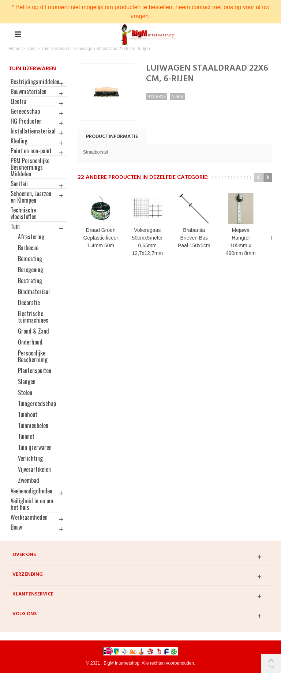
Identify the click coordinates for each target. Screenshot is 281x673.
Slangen (26, 381)
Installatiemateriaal (33, 131)
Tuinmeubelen (33, 425)
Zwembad (28, 480)
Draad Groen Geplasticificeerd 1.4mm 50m (101, 238)
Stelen (25, 392)
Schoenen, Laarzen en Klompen (31, 196)
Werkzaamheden (29, 517)
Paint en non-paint (31, 150)
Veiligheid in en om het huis (32, 504)
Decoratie (29, 302)
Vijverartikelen (34, 469)
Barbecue (28, 247)
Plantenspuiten (34, 370)
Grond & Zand (33, 331)
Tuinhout (27, 414)
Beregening (30, 269)
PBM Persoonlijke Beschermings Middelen (30, 167)
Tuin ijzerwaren (56, 48)
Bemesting (30, 258)
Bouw (16, 527)
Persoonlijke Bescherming (33, 356)
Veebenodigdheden (31, 490)
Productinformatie (112, 136)
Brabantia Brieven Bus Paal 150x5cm (198, 238)
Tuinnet (26, 436)
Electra (18, 101)
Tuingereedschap (37, 403)
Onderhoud (30, 342)
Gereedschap (25, 111)
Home (14, 48)
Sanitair (20, 183)
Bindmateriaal (34, 291)
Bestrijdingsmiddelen (35, 81)
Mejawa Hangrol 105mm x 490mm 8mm (246, 238)
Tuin (31, 48)
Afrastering (31, 236)
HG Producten (26, 121)
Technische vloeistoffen (24, 213)
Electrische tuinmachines (33, 316)
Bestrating (30, 280)
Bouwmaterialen (28, 91)
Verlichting (30, 458)
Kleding (19, 140)
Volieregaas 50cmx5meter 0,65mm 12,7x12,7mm (149, 242)
